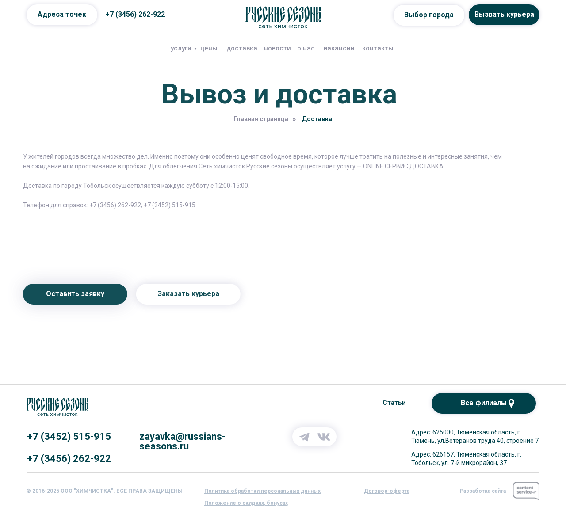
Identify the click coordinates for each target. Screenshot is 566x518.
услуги (181, 48)
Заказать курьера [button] (174, 293)
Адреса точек (62, 14)
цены (209, 48)
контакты (378, 48)
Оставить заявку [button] (61, 293)
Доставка (317, 118)
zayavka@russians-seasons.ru (182, 441)
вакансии (339, 48)
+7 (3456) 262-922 (135, 14)
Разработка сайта (483, 491)
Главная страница (261, 118)
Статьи (394, 403)
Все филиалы (484, 403)
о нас (306, 48)
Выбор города (429, 15)
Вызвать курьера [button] (504, 14)
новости (277, 48)
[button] (262, 491)
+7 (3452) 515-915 (69, 436)
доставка (241, 48)
